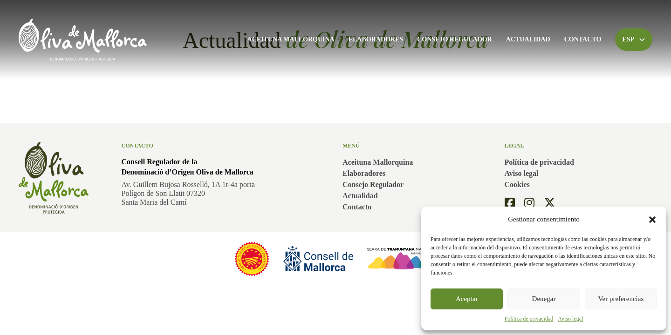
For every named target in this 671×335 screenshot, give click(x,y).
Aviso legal (570, 318)
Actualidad (528, 39)
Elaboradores (376, 39)
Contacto (583, 39)
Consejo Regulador (454, 39)
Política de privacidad (529, 318)
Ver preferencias (621, 298)
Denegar (544, 298)
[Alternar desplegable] (642, 39)
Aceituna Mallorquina (291, 39)
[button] (652, 219)
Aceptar (467, 298)
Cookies (517, 184)
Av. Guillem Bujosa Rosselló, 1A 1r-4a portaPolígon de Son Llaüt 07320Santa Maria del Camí (188, 193)
